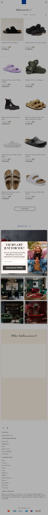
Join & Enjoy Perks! (14, 268)
